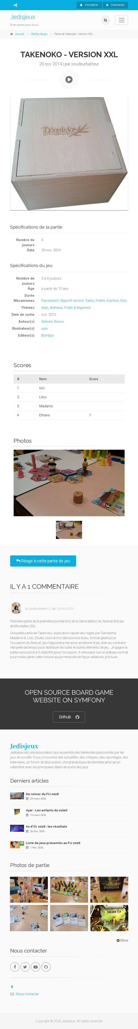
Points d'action (107, 301)
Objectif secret (71, 301)
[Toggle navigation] (121, 20)
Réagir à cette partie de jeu (43, 560)
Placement (49, 301)
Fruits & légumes (77, 308)
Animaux (56, 308)
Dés (123, 301)
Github (69, 717)
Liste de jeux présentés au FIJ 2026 (53, 843)
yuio (44, 328)
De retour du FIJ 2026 (42, 794)
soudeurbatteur (38, 608)
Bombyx (47, 335)
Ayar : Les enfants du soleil (46, 810)
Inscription (89, 4)
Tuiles (89, 301)
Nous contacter (24, 994)
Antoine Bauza (52, 321)
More (122, 940)
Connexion (115, 4)
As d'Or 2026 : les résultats (46, 826)
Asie (44, 308)
